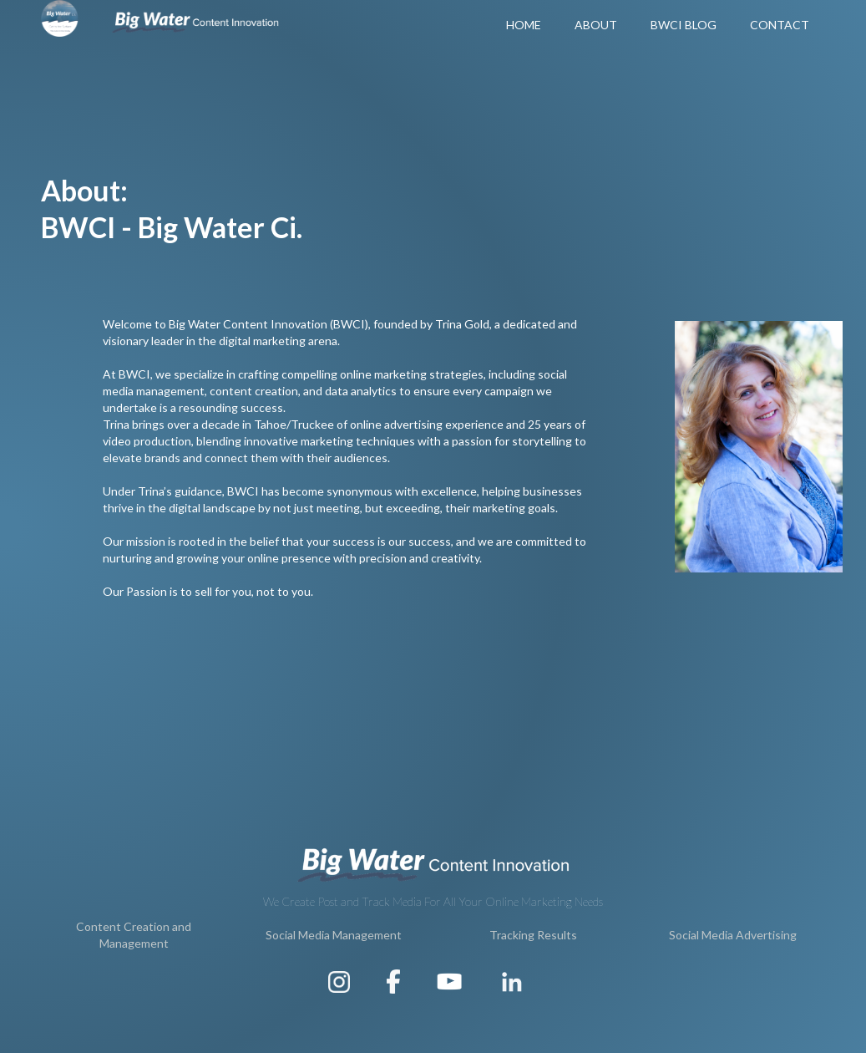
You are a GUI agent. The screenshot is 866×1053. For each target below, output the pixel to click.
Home (523, 25)
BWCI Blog (684, 25)
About (596, 25)
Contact (779, 25)
